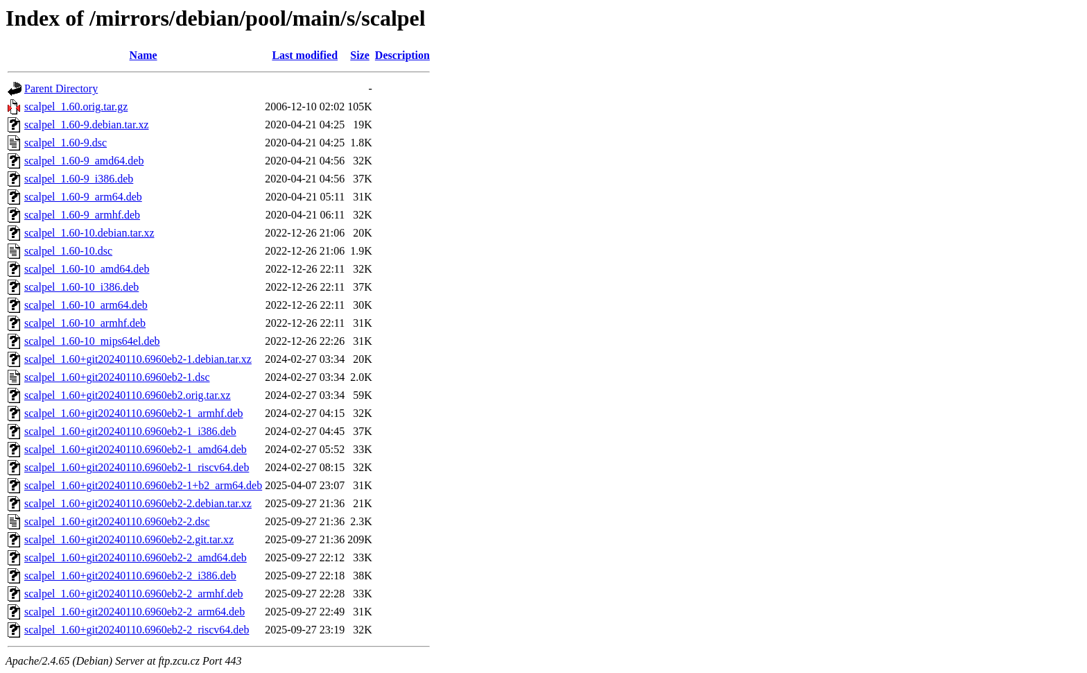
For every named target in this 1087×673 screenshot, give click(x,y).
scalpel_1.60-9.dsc (65, 142)
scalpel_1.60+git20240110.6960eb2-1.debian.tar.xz (138, 359)
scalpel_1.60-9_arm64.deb (83, 197)
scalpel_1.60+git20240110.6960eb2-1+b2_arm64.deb (143, 485)
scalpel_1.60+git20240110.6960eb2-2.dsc (117, 521)
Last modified (305, 55)
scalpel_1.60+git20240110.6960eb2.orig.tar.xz (127, 395)
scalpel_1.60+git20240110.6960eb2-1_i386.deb (130, 431)
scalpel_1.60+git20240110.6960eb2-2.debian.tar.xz (138, 503)
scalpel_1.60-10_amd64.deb (86, 269)
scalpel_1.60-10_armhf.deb (85, 323)
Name (143, 55)
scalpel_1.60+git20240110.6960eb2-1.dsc (117, 377)
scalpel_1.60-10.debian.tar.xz (89, 233)
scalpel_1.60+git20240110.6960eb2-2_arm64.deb (134, 611)
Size (359, 55)
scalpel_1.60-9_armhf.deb (82, 215)
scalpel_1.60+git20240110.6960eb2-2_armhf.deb (133, 593)
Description (402, 55)
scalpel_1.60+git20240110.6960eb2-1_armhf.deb (133, 413)
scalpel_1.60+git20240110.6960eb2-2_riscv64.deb (136, 630)
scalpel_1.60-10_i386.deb (81, 287)
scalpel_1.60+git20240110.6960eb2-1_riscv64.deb (136, 467)
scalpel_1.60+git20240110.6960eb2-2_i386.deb (130, 575)
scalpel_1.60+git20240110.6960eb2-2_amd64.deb (135, 557)
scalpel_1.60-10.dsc (68, 251)
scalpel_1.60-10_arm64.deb (86, 305)
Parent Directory (61, 88)
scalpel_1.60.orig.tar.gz (76, 106)
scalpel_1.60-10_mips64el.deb (92, 341)
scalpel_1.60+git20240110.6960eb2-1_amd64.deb (135, 449)
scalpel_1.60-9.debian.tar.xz (86, 124)
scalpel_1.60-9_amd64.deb (84, 161)
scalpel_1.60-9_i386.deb (78, 179)
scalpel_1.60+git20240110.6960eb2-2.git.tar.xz (129, 539)
